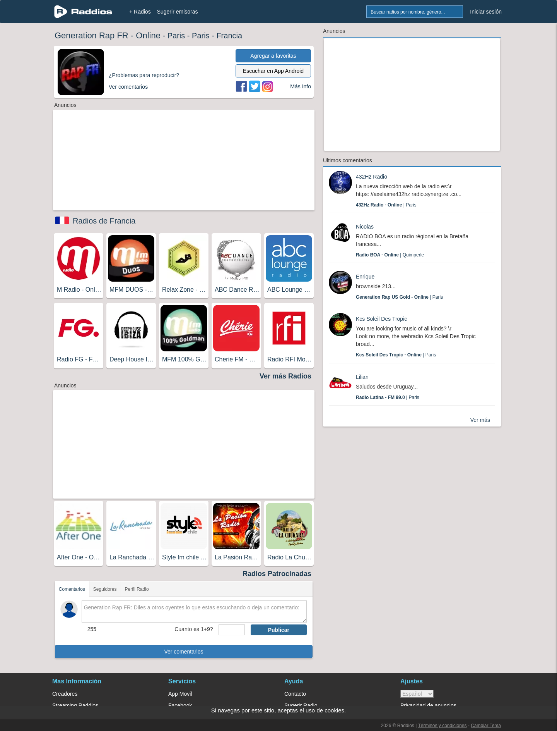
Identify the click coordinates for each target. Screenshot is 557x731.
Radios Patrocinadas (277, 574)
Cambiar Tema (486, 725)
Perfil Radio (137, 589)
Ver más (480, 420)
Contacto (295, 694)
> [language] (417, 694)
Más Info (300, 86)
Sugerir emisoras (177, 12)
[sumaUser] (231, 629)
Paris (176, 35)
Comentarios (72, 589)
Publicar (278, 630)
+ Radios (140, 12)
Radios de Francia (104, 221)
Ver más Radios (285, 376)
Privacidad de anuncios (428, 705)
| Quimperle (390, 255)
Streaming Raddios (75, 705)
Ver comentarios (183, 651)
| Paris (386, 205)
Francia (229, 35)
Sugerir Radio (301, 705)
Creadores (64, 694)
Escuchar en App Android (273, 71)
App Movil (180, 694)
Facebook (180, 705)
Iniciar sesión (486, 12)
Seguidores (105, 589)
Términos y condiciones (442, 725)
